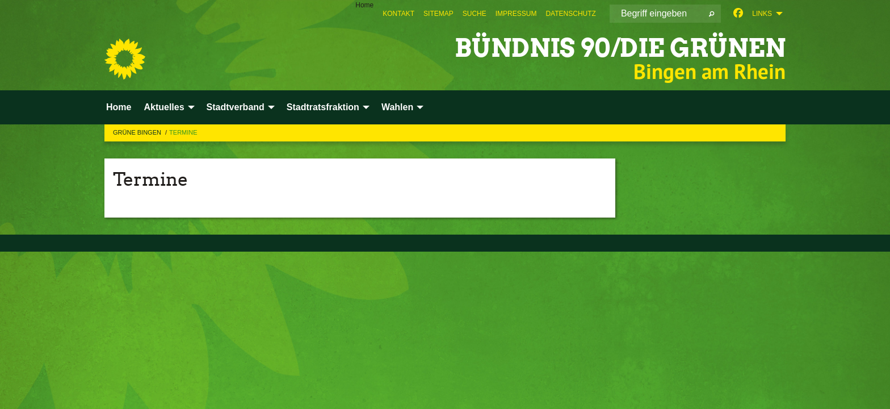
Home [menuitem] (364, 5)
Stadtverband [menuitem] (236, 107)
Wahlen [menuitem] (397, 107)
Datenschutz (570, 14)
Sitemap (438, 14)
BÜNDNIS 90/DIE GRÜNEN (620, 48)
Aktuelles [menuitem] (164, 107)
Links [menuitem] (762, 14)
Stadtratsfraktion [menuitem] (323, 107)
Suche (474, 14)
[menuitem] (398, 13)
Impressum (516, 14)
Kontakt (398, 14)
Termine (183, 132)
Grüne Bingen (138, 132)
